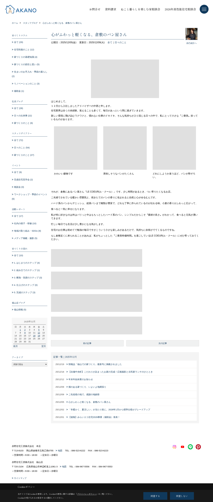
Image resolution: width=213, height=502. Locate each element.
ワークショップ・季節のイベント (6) (29, 196)
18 (34, 336)
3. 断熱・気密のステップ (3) (28, 277)
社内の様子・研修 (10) (25, 223)
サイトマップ (20, 478)
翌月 (43, 346)
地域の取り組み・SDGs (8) (27, 231)
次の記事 (163, 343)
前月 (15, 346)
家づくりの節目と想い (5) (27, 64)
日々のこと (120, 42)
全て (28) (18, 108)
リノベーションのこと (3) (27, 83)
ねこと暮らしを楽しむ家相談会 (140, 9)
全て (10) (18, 255)
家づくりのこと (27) (24, 155)
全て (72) (18, 140)
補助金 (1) (19, 91)
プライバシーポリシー (86, 494)
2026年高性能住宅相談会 (180, 9)
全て (110, 42)
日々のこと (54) (22, 147)
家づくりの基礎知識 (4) (25, 57)
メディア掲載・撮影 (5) (25, 238)
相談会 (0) (19, 187)
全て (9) (18, 172)
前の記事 (87, 343)
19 (39, 336)
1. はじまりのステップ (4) (27, 263)
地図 (60, 450)
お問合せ (94, 9)
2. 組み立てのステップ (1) (27, 270)
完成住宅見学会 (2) (23, 179)
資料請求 (110, 9)
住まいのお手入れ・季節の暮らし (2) (29, 73)
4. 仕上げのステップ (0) (26, 285)
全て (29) (18, 42)
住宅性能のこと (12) (24, 49)
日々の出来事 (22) (23, 115)
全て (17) (18, 216)
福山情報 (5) (20, 309)
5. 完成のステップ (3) (24, 292)
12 (39, 333)
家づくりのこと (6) (23, 123)
